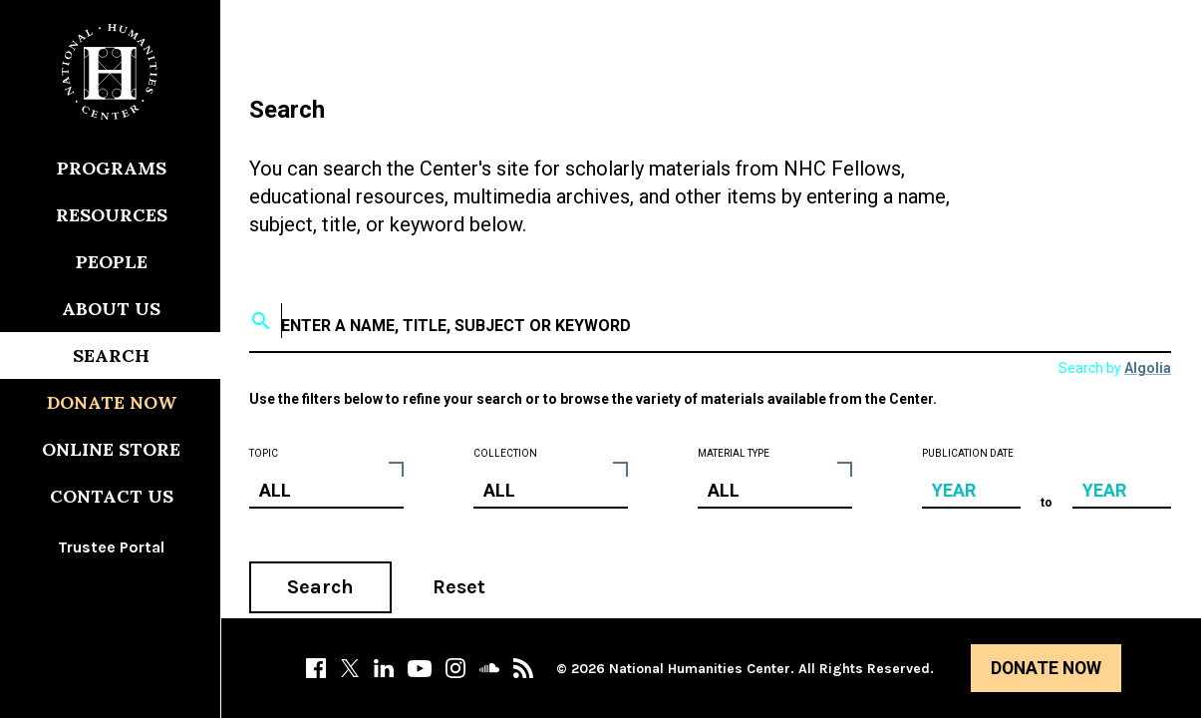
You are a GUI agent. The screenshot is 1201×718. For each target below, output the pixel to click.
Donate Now (1046, 668)
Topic (263, 453)
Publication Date (968, 453)
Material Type (733, 453)
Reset (459, 586)
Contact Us (111, 496)
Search (320, 586)
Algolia (1147, 368)
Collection (505, 453)
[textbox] (712, 320)
